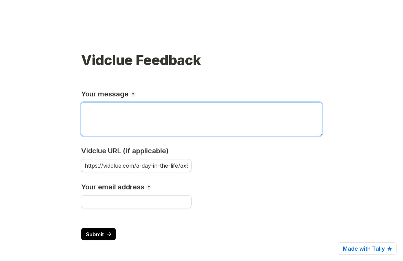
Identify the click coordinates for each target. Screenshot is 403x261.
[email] (136, 202)
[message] (201, 119)
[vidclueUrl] (136, 165)
